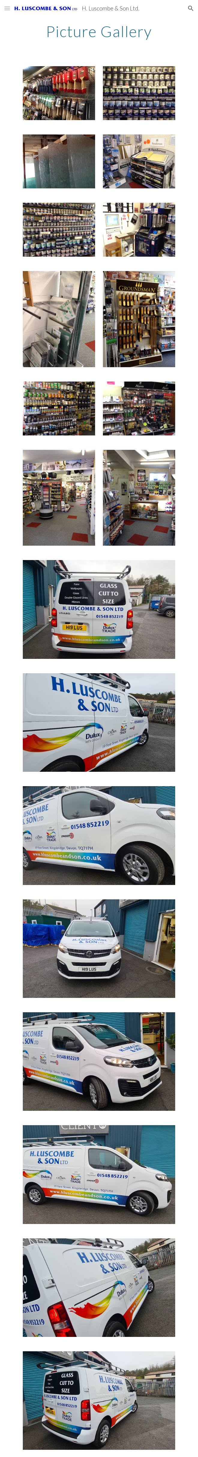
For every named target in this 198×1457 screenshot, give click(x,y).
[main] (99, 31)
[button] (7, 8)
